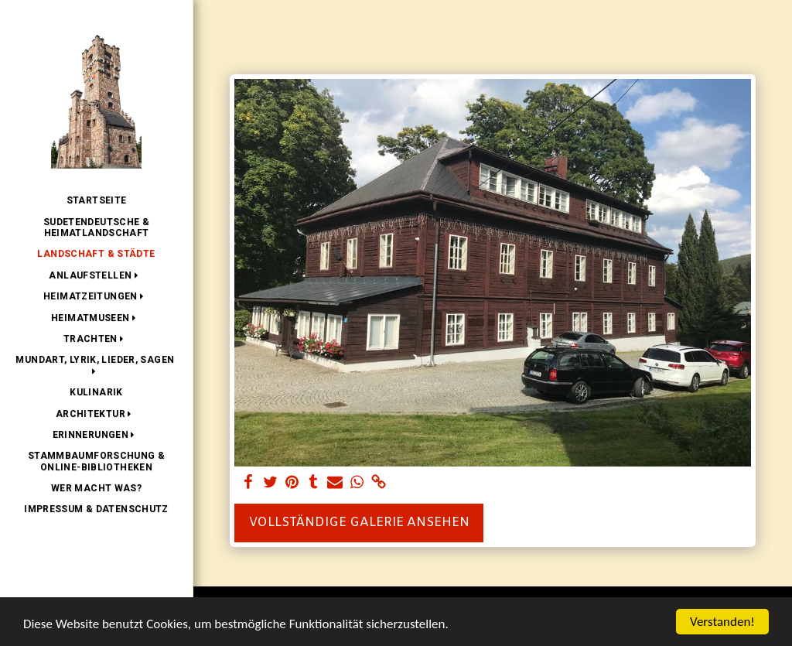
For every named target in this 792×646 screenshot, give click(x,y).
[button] (96, 275)
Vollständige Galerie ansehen (359, 522)
